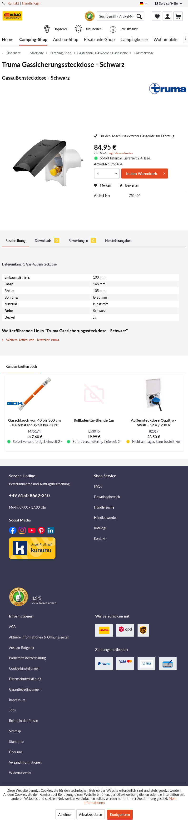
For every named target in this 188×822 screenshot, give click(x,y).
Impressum (17, 700)
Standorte (16, 742)
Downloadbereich (107, 497)
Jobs (12, 710)
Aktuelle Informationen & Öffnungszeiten (39, 637)
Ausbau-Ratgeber (21, 648)
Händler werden (106, 518)
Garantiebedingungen (24, 689)
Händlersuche (104, 507)
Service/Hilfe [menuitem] (167, 3)
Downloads (47, 240)
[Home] (8, 40)
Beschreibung (15, 241)
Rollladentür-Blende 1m (94, 420)
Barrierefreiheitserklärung (27, 658)
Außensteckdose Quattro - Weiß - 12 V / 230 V (153, 422)
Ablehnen (65, 814)
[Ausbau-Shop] (65, 40)
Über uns (15, 752)
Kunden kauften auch (21, 366)
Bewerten (129, 185)
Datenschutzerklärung (25, 679)
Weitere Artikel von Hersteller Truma (30, 340)
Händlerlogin (31, 3)
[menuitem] (120, 16)
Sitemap (15, 731)
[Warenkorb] (178, 16)
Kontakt (13, 3)
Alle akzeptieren (90, 814)
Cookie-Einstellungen (24, 668)
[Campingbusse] (134, 40)
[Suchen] (139, 16)
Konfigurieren (120, 814)
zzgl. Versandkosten (121, 153)
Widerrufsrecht (20, 773)
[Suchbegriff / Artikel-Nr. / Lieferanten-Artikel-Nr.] (120, 16)
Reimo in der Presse (23, 721)
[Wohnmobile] (165, 40)
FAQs (98, 486)
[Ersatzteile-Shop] (99, 40)
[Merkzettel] (156, 16)
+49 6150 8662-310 (29, 495)
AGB (12, 627)
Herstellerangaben (118, 241)
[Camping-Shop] (33, 40)
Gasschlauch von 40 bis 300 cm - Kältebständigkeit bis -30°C (34, 422)
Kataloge (100, 528)
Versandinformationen (25, 762)
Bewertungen (82, 240)
